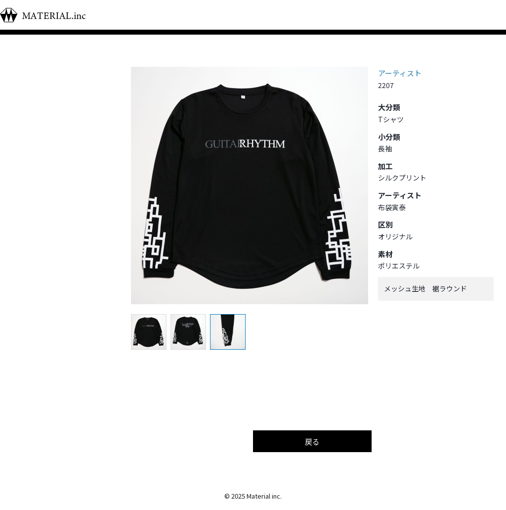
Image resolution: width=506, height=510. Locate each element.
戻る (312, 441)
